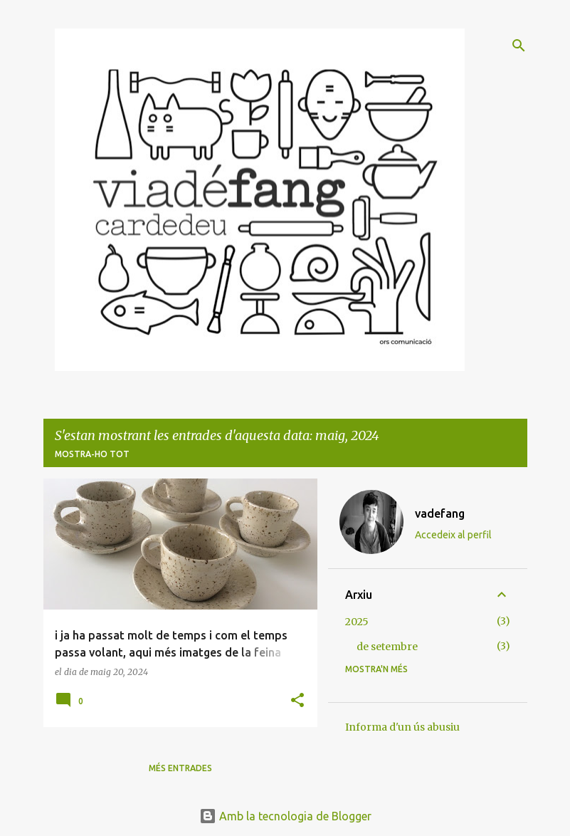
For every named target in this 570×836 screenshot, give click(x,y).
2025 (357, 621)
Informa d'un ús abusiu (402, 727)
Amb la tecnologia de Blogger (285, 816)
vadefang (440, 513)
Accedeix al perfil (453, 534)
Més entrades (180, 768)
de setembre (387, 646)
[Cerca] (518, 45)
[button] (297, 701)
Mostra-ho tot (92, 454)
